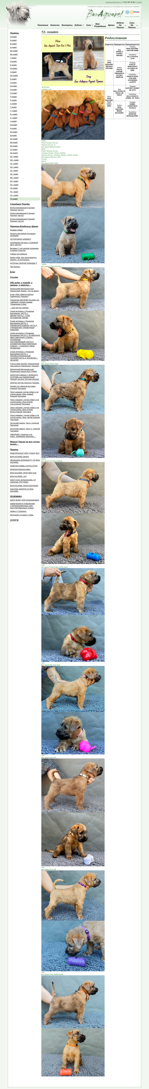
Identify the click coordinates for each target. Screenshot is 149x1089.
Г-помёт (13, 58)
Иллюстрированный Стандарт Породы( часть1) (22, 209)
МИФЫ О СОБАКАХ (18, 511)
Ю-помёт (13, 132)
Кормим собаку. (16, 230)
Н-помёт (13, 90)
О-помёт (13, 93)
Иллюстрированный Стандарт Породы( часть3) (22, 220)
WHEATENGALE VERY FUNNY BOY (25, 453)
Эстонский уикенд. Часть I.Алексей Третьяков (24, 424)
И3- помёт (14, 167)
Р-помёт (13, 100)
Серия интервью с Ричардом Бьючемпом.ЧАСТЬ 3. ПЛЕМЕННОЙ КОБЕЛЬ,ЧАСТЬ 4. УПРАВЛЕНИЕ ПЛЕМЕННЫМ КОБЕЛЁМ (23, 325)
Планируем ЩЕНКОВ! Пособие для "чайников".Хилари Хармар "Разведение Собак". (24, 302)
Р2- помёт (14, 192)
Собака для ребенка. (18, 254)
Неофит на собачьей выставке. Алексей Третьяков (23, 387)
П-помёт (13, 97)
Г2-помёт (14, 150)
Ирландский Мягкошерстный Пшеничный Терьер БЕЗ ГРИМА (23, 370)
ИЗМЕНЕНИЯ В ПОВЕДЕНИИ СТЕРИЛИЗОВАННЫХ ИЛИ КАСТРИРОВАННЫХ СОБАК (22, 506)
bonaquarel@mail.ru (113, 2)
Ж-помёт (13, 68)
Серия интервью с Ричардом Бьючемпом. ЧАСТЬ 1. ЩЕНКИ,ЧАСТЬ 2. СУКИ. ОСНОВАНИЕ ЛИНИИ (22, 314)
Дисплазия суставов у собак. (22, 515)
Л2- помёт (14, 174)
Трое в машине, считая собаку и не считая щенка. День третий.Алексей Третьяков (25, 417)
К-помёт (13, 79)
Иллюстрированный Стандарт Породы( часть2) (22, 214)
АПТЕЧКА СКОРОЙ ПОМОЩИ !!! (23, 263)
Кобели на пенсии (120, 25)
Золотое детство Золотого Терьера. (24, 383)
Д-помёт (13, 61)
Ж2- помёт (14, 160)
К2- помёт (14, 171)
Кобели (78, 25)
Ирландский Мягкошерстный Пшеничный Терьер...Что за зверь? (24, 290)
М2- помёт (14, 178)
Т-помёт (13, 107)
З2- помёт (14, 164)
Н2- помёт (14, 181)
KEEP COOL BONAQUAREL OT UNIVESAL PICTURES (23, 481)
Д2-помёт (14, 153)
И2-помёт (14, 76)
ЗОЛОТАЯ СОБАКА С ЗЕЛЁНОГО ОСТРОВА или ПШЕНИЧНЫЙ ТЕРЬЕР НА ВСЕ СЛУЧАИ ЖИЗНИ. (24, 377)
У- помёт (13, 111)
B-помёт (13, 44)
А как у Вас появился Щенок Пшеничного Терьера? (21, 295)
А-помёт (13, 47)
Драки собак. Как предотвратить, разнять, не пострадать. (23, 259)
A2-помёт (14, 139)
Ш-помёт (13, 125)
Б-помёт (13, 40)
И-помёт (13, 37)
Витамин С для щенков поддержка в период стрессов (24, 249)
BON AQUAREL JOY (18, 476)
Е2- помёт (14, 157)
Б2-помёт (14, 51)
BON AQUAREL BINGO (19, 457)
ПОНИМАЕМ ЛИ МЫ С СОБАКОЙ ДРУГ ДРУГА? (24, 244)
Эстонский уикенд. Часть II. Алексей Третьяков (25, 430)
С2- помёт (14, 195)
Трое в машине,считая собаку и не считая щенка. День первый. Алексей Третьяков (24, 394)
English (139, 2)
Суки (88, 25)
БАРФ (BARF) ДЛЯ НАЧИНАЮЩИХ (24, 500)
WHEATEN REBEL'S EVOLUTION (23, 466)
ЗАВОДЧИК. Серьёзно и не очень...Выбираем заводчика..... (23, 435)
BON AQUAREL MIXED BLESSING (24, 486)
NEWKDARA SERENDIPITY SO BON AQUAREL (25, 461)
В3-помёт (14, 142)
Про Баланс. (15, 267)
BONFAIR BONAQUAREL (20, 469)
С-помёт (13, 104)
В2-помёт (14, 54)
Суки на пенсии (132, 25)
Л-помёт (13, 83)
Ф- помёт (13, 114)
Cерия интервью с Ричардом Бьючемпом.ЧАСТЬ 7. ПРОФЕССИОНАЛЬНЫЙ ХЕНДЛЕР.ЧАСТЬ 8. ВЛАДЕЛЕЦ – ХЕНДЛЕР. (24, 356)
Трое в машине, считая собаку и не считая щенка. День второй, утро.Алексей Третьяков (24, 402)
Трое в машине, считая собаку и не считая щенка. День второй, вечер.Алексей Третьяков (24, 410)
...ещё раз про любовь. (19, 308)
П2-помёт (14, 188)
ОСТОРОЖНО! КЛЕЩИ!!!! (20, 239)
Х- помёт (13, 118)
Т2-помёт (14, 199)
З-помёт (13, 72)
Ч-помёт (13, 121)
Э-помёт (13, 128)
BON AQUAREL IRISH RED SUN (23, 473)
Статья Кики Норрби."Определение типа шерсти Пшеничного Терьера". (24, 365)
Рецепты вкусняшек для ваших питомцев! (23, 235)
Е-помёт (13, 65)
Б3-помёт (14, 146)
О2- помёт (14, 185)
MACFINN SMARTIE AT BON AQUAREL (21, 490)
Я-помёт (13, 135)
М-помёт (13, 86)
